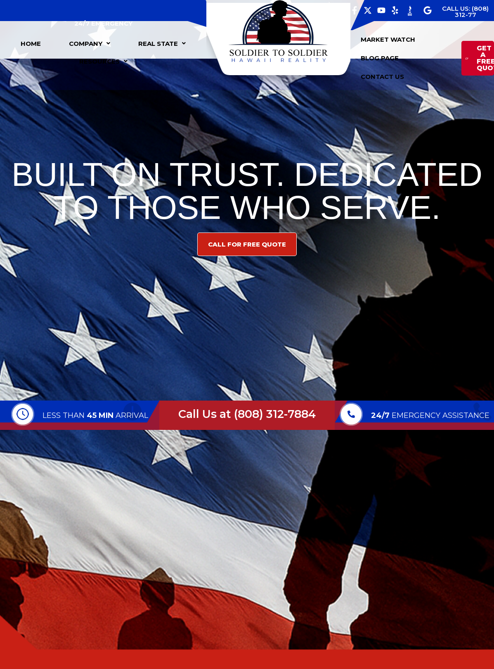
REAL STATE (162, 43)
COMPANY (89, 43)
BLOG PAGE (380, 58)
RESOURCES (103, 61)
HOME (31, 43)
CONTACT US (382, 77)
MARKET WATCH (388, 39)
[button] (89, 43)
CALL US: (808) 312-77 (465, 12)
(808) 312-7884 (275, 414)
